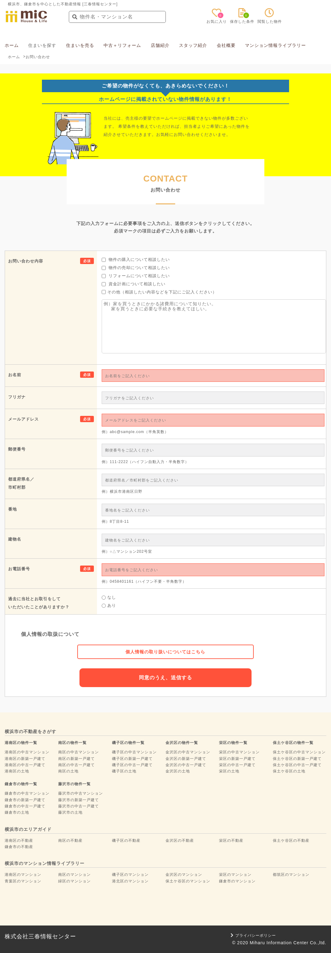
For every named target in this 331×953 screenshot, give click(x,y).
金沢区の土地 (178, 771)
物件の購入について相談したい (136, 259)
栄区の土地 (229, 771)
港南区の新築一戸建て (25, 758)
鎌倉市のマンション (237, 881)
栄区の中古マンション (239, 752)
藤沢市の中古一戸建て (78, 806)
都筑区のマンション (291, 874)
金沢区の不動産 (180, 840)
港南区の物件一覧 (21, 743)
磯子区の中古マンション (134, 752)
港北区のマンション (130, 881)
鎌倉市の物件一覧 (21, 784)
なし (109, 597)
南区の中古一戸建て (76, 765)
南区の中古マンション (78, 752)
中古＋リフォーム (122, 45)
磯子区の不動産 (126, 840)
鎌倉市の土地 (17, 812)
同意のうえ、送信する (165, 677)
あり (109, 605)
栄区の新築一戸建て (237, 758)
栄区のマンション (235, 874)
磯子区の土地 (124, 771)
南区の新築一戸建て (76, 758)
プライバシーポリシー (253, 935)
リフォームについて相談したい (136, 275)
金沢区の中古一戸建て (186, 765)
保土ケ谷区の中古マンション (299, 752)
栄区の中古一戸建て (237, 765)
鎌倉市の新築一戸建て (25, 800)
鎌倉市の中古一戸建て (25, 806)
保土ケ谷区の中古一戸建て (297, 765)
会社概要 (226, 45)
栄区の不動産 (231, 840)
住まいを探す (42, 45)
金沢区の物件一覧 (182, 743)
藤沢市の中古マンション (80, 793)
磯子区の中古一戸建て (132, 765)
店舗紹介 (160, 45)
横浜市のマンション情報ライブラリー (44, 863)
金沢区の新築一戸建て (186, 758)
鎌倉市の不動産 (19, 847)
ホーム (12, 45)
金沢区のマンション (184, 874)
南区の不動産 (70, 840)
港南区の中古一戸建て (25, 765)
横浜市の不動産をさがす (30, 731)
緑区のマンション (74, 881)
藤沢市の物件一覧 (74, 784)
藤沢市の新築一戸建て (78, 800)
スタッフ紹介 (193, 45)
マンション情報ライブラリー (275, 45)
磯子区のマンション (130, 874)
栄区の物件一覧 (233, 743)
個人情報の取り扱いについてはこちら (165, 651)
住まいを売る (80, 45)
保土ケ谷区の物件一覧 (293, 743)
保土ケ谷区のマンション (188, 881)
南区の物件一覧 (72, 743)
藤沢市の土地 (70, 812)
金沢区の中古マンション (188, 752)
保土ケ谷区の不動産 (291, 840)
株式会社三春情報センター (40, 936)
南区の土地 (68, 771)
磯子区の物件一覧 (128, 743)
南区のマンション (74, 874)
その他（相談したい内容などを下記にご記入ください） (159, 292)
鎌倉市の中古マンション (27, 793)
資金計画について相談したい (134, 284)
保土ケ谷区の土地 (289, 771)
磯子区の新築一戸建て (132, 758)
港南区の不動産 (19, 840)
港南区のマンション (23, 874)
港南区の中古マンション (27, 752)
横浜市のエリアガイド (28, 829)
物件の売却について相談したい (136, 267)
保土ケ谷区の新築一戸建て (297, 758)
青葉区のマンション (23, 881)
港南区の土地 (17, 771)
